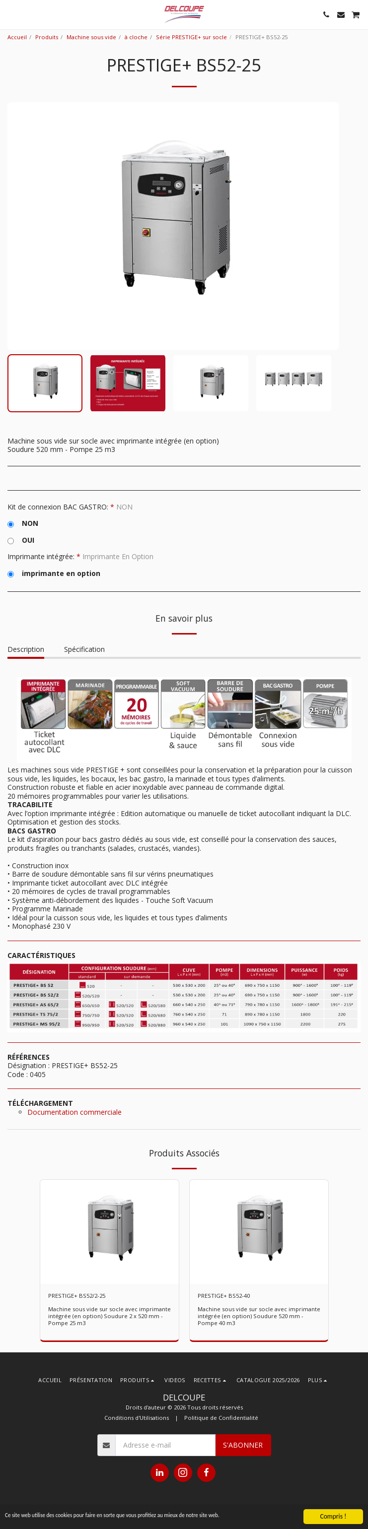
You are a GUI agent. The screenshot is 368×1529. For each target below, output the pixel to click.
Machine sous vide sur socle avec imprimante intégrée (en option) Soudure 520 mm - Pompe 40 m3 (259, 1316)
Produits (46, 37)
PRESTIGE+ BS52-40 (224, 1295)
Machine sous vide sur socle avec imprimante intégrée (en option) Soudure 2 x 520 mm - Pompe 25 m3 (109, 1316)
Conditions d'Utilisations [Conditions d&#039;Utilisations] (136, 1417)
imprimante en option (53, 573)
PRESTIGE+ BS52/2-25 (76, 1295)
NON (22, 523)
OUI (20, 540)
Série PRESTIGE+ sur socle (191, 37)
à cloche (136, 37)
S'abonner (243, 1445)
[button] (10, 14)
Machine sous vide (91, 37)
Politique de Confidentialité (221, 1417)
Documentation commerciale (74, 1112)
